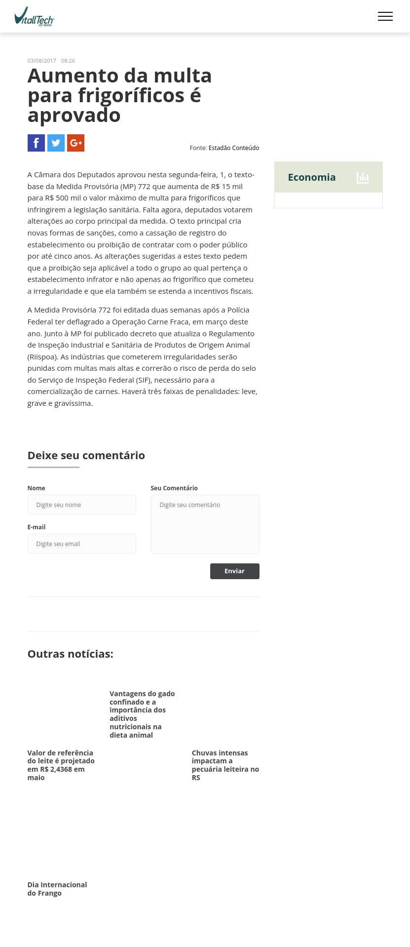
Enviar (234, 570)
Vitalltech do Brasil (34, 16)
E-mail (37, 527)
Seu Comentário (174, 488)
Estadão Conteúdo (234, 148)
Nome (36, 488)
